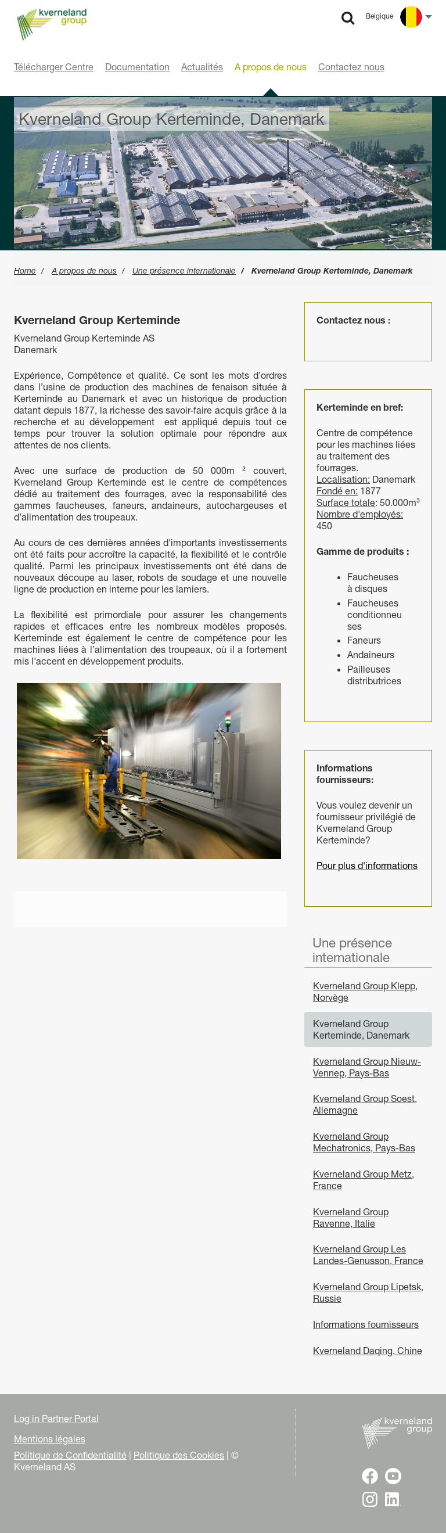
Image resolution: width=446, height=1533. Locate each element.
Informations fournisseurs (366, 1324)
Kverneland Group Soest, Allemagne (365, 1104)
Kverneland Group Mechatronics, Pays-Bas (364, 1142)
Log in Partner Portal (56, 1418)
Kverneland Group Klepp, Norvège (365, 991)
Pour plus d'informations (367, 865)
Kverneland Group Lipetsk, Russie (368, 1292)
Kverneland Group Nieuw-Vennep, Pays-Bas (367, 1067)
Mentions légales (49, 1439)
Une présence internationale (184, 270)
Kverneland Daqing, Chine (367, 1350)
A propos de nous (84, 270)
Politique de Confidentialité (70, 1455)
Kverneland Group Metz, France (363, 1179)
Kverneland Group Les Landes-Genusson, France (368, 1254)
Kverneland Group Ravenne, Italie (351, 1217)
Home (25, 270)
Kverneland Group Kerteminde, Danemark (361, 1029)
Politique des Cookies (179, 1455)
